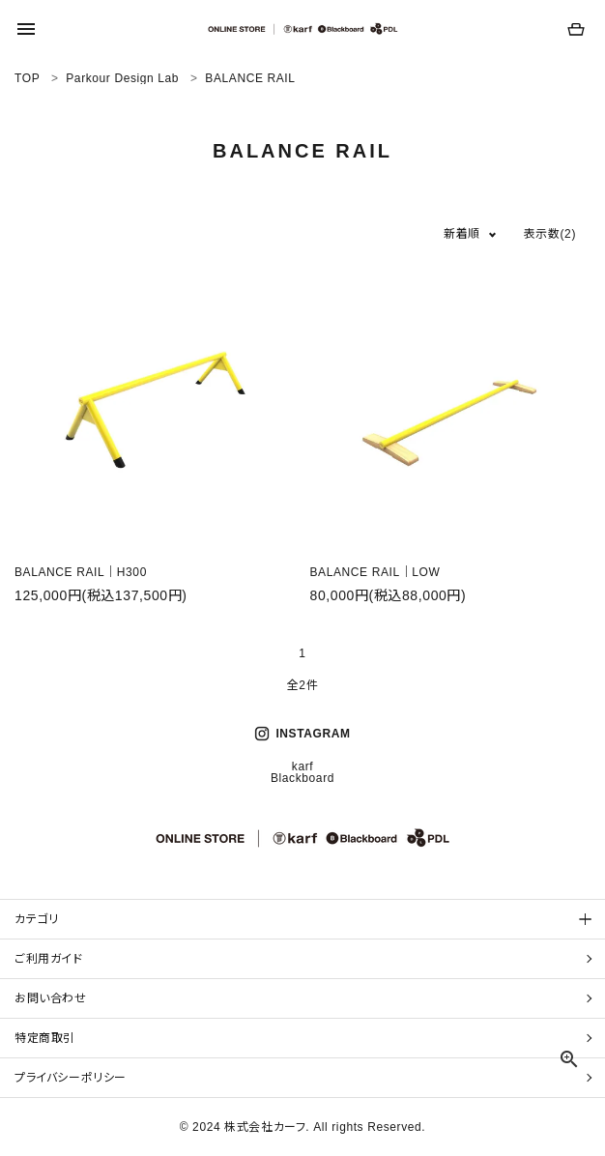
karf (302, 766)
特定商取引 (44, 1038)
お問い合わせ (50, 998)
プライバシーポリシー (70, 1077)
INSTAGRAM (302, 733)
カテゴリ (36, 919)
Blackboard (302, 778)
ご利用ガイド (48, 959)
